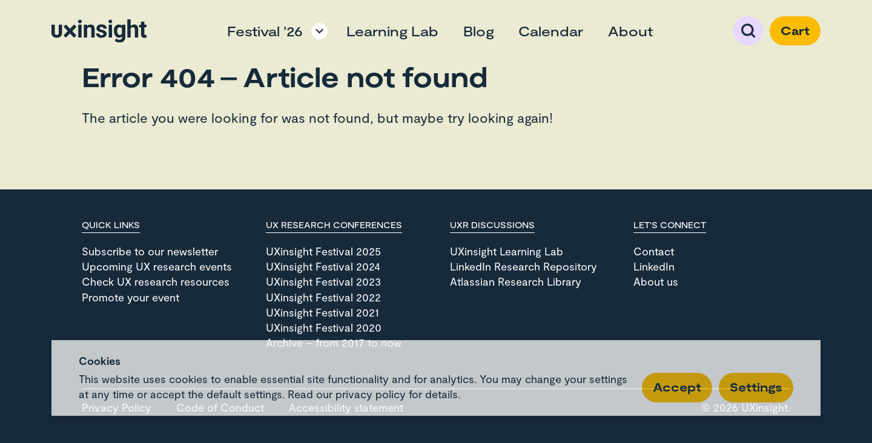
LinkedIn (654, 266)
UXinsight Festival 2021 (322, 312)
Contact (653, 251)
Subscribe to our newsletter (150, 251)
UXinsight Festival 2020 (324, 327)
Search (748, 31)
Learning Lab (392, 30)
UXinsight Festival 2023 (323, 281)
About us (655, 281)
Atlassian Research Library (515, 281)
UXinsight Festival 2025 (323, 251)
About (630, 30)
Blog (478, 30)
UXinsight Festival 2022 (323, 297)
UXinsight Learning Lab (506, 251)
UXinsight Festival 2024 (323, 266)
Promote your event (130, 297)
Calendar (550, 30)
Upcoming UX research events (157, 266)
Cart (795, 31)
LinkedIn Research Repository (523, 266)
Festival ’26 (265, 30)
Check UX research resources (156, 281)
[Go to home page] (99, 30)
